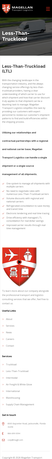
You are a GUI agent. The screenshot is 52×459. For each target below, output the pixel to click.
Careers (10, 339)
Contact (10, 345)
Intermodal (11, 377)
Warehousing (13, 397)
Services (10, 325)
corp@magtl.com (15, 440)
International (13, 391)
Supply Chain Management (20, 404)
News (9, 332)
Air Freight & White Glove (19, 384)
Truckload (11, 364)
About (9, 319)
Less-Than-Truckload (17, 371)
